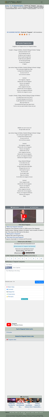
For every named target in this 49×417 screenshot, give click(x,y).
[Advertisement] (24, 20)
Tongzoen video (11, 339)
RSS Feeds (23, 412)
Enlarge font (10, 291)
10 (41, 258)
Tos (19, 412)
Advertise (37, 412)
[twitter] (10, 412)
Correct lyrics (34, 207)
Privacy (12, 412)
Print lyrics (10, 296)
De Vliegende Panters (17, 5)
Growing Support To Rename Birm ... (37, 404)
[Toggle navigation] (42, 2)
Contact (32, 412)
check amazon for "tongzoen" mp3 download (24, 246)
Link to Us (28, 412)
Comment (10, 289)
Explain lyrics (15, 207)
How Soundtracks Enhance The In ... (29, 404)
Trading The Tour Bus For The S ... (11, 404)
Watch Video (10, 287)
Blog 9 (24, 413)
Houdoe (9, 332)
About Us (41, 412)
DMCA (16, 412)
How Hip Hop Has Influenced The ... (20, 404)
